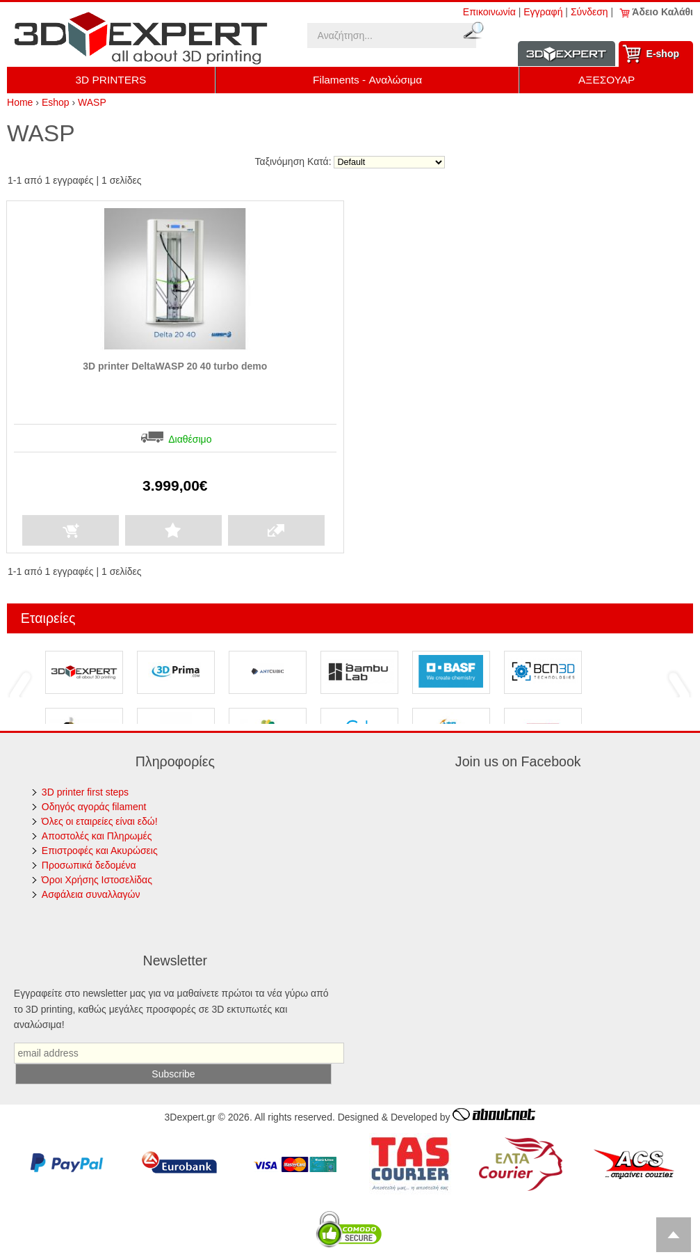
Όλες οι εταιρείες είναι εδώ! (100, 821)
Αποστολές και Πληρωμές (97, 835)
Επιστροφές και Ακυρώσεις (100, 850)
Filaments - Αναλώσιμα (367, 80)
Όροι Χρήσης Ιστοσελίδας (97, 879)
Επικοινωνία (489, 11)
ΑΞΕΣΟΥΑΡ (606, 80)
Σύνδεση (589, 11)
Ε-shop (662, 53)
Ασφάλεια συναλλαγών (91, 894)
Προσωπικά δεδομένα (89, 865)
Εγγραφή (542, 11)
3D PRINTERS (111, 80)
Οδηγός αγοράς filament (94, 806)
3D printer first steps (85, 792)
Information (566, 54)
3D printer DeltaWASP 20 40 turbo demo (175, 366)
